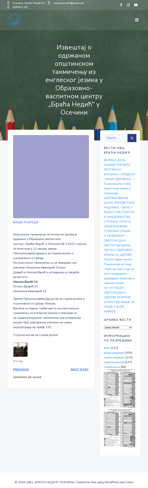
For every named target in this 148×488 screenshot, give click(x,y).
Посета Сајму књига (117, 259)
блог (107, 343)
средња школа (114, 357)
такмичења (112, 362)
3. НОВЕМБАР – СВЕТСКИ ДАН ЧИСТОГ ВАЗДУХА (117, 240)
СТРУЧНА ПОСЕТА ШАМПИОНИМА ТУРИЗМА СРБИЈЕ (117, 225)
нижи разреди (114, 352)
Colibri (129, 478)
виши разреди (26, 222)
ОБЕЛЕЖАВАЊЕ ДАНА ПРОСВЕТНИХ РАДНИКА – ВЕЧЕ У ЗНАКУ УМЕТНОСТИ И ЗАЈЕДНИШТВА (120, 206)
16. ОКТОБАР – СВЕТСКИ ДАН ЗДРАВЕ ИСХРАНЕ (117, 292)
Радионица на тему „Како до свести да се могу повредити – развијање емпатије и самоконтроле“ (119, 273)
